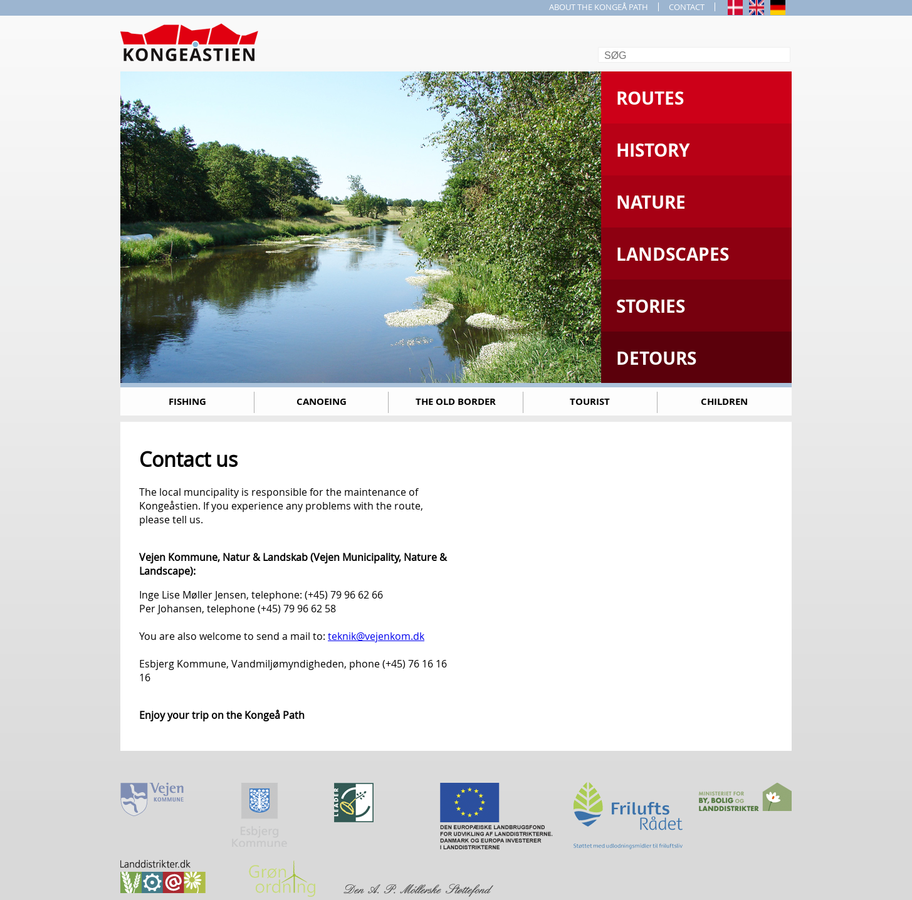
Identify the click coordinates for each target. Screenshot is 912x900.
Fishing (187, 401)
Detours (656, 358)
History (652, 150)
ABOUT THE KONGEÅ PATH (598, 7)
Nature (651, 202)
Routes (650, 98)
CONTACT (687, 7)
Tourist (590, 401)
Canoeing (321, 401)
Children (724, 401)
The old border (456, 401)
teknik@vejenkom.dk (376, 636)
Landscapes (672, 254)
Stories (650, 306)
